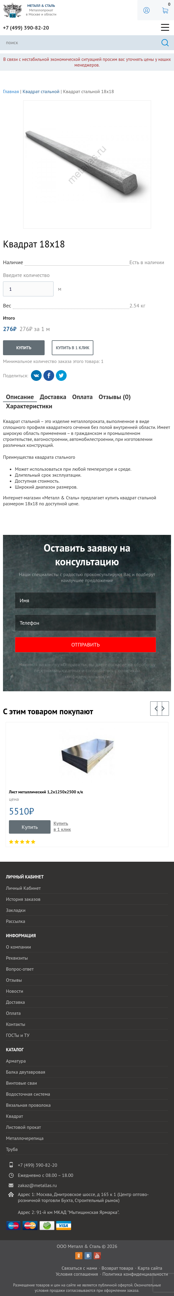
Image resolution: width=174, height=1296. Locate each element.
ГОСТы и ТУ (17, 1035)
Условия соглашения (77, 1274)
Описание (20, 397)
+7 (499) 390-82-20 (26, 27)
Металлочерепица (25, 1138)
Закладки (16, 910)
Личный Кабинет (23, 888)
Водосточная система (28, 1094)
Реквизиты (17, 958)
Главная (11, 91)
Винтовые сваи (21, 1083)
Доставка (53, 397)
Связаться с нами (79, 1268)
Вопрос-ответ (20, 969)
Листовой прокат (23, 1127)
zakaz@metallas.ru (37, 1185)
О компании (18, 947)
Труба (12, 1149)
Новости (14, 991)
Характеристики (29, 406)
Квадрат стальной (41, 91)
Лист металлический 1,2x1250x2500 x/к (46, 792)
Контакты (15, 1024)
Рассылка (15, 921)
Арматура (16, 1061)
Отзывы (14, 980)
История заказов (23, 899)
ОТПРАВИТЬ (85, 644)
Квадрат (14, 1116)
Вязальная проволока (28, 1105)
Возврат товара (117, 1268)
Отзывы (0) (115, 397)
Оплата (82, 397)
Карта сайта (150, 1268)
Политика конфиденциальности (135, 1274)
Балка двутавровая (25, 1072)
